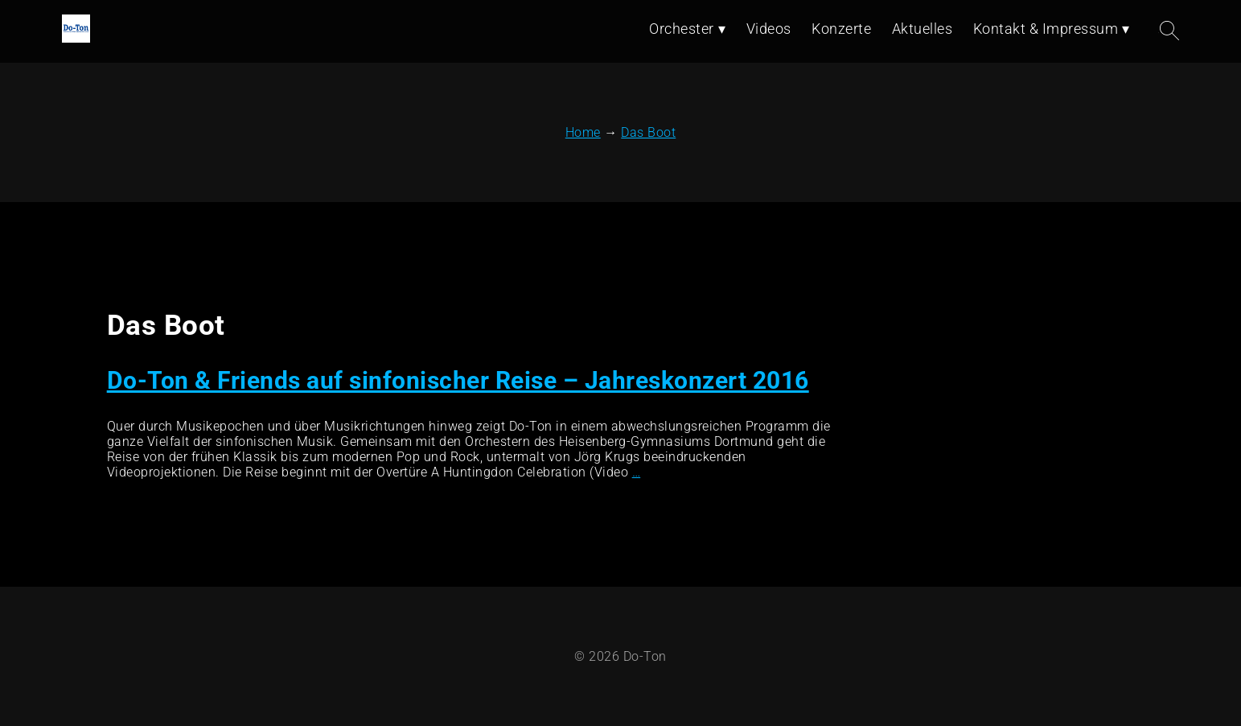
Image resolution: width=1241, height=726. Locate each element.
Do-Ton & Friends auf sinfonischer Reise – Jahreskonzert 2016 (458, 380)
